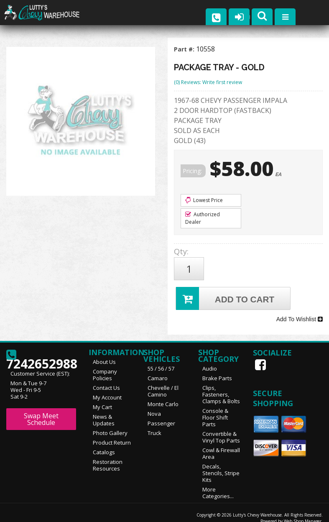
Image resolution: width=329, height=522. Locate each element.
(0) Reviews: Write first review (208, 82)
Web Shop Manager (302, 512)
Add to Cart (226, 293)
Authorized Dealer (202, 218)
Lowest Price (204, 200)
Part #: (185, 49)
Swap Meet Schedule (41, 410)
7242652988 (41, 349)
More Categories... (218, 484)
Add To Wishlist (299, 312)
